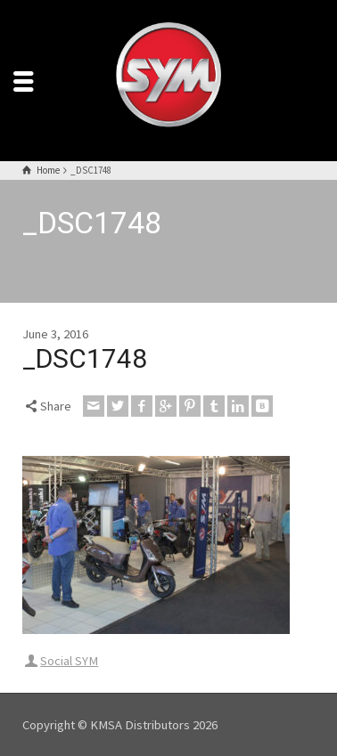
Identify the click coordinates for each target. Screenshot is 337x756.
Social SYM (69, 661)
